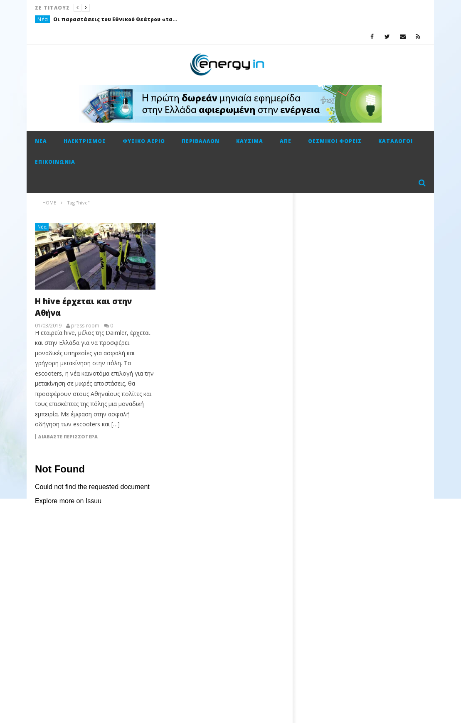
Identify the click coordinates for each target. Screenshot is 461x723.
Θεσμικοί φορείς (335, 141)
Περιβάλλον (200, 141)
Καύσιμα (249, 141)
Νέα (42, 19)
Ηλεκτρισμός (85, 141)
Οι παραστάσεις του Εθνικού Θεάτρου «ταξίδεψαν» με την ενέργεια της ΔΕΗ (115, 19)
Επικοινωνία (55, 161)
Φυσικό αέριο (144, 141)
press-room (85, 325)
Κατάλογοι (395, 141)
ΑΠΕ (285, 141)
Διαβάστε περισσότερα (68, 436)
